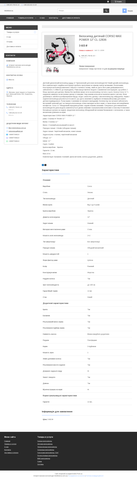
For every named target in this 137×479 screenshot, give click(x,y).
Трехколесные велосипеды (47, 447)
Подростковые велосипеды (47, 455)
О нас (42, 18)
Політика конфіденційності (94, 476)
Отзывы (10, 42)
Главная (10, 18)
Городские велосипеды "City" (48, 453)
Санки (39, 461)
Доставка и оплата (71, 18)
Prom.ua (79, 474)
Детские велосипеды (44, 444)
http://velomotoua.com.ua (17, 128)
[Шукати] (106, 10)
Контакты (53, 18)
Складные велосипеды (45, 450)
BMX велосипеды (43, 458)
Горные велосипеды (44, 441)
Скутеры (40, 464)
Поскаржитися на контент (76, 476)
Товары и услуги (25, 18)
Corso (71, 83)
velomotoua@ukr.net (16, 131)
